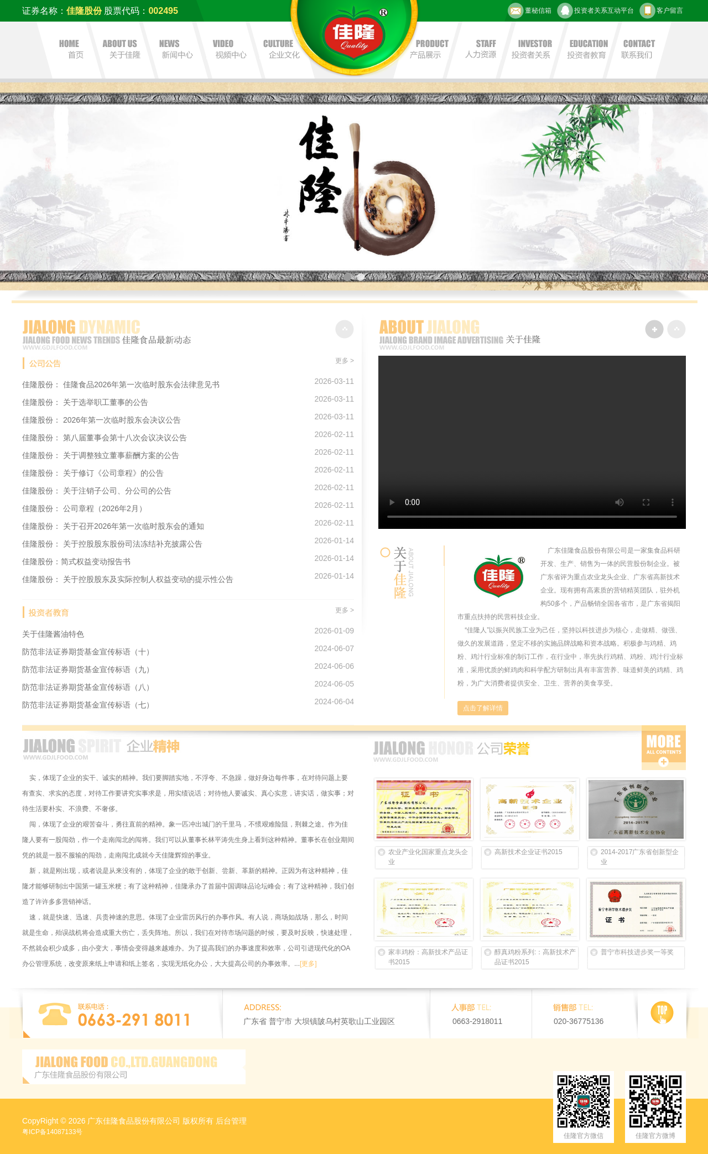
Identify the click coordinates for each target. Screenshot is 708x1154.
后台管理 (231, 1120)
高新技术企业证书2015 (528, 852)
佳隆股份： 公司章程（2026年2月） (84, 508)
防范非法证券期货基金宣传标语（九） (88, 669)
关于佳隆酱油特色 (53, 634)
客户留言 (661, 11)
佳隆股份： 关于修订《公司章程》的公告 (93, 473)
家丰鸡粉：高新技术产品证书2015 (428, 957)
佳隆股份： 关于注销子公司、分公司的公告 (96, 490)
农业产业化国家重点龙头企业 (428, 857)
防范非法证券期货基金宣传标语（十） (88, 651)
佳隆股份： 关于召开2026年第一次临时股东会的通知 (113, 526)
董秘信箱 (529, 11)
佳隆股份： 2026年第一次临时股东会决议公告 (101, 419)
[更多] (308, 964)
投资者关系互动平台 (595, 11)
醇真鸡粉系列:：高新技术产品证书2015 (535, 957)
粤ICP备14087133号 (52, 1132)
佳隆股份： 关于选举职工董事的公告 (85, 402)
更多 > (344, 361)
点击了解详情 (483, 708)
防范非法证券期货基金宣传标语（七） (88, 704)
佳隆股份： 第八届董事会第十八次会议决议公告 (104, 437)
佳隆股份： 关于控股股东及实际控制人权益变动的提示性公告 (127, 579)
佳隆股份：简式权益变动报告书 (76, 561)
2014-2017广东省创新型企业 (640, 857)
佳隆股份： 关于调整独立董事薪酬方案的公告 (100, 455)
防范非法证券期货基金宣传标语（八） (88, 687)
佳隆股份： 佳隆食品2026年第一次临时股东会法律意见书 (121, 384)
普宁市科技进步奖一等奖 (637, 952)
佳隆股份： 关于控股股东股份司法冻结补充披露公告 (112, 543)
